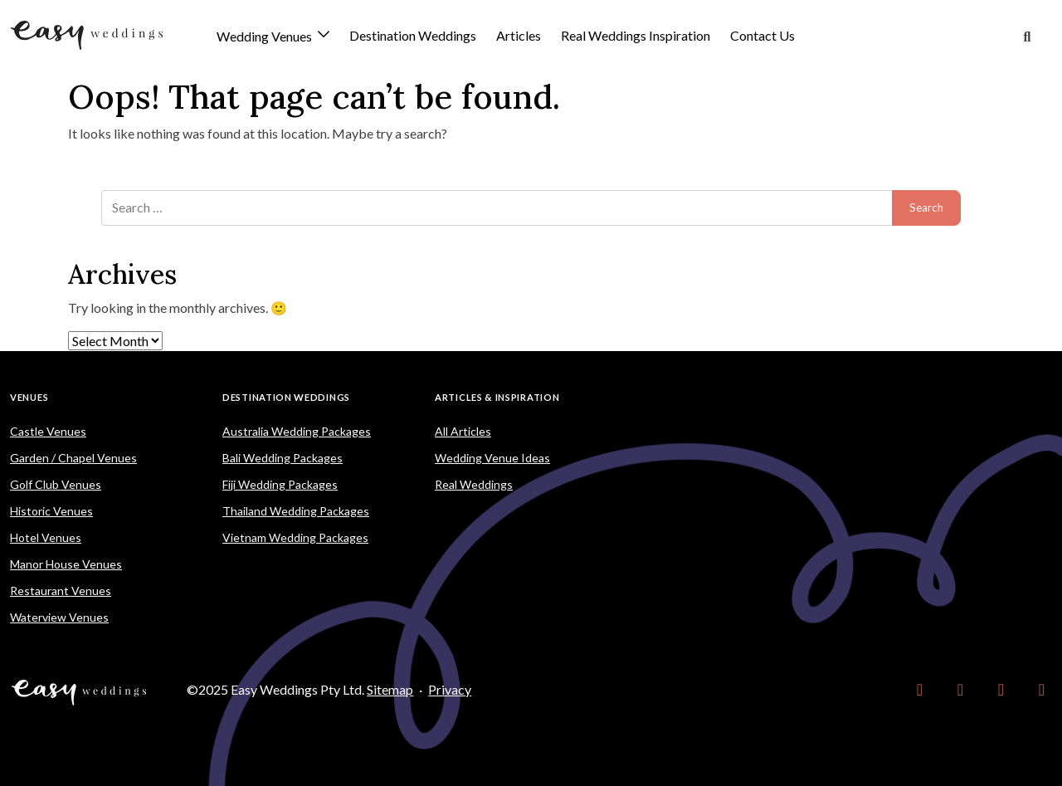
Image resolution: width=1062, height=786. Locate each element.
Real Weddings (474, 484)
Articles (518, 35)
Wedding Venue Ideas (492, 458)
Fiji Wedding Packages (280, 484)
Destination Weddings (412, 35)
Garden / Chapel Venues (73, 458)
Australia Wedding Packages (296, 431)
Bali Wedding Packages (282, 458)
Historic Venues (51, 511)
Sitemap (390, 689)
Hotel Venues (45, 537)
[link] (919, 690)
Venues (29, 397)
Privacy (449, 689)
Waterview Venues (59, 617)
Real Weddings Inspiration (635, 35)
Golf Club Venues (55, 484)
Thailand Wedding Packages (295, 511)
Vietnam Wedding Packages (295, 537)
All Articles (463, 431)
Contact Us (762, 35)
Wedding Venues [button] (265, 37)
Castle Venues (48, 431)
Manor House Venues (66, 564)
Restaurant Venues (60, 590)
